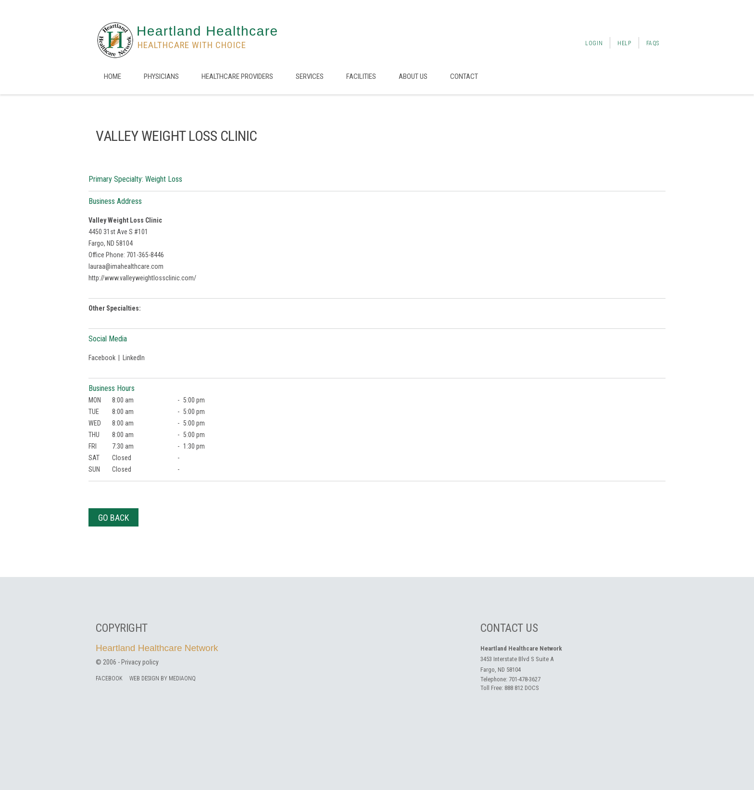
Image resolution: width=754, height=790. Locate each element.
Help (624, 43)
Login (594, 43)
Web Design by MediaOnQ (162, 678)
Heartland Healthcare (207, 31)
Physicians (161, 76)
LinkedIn (134, 358)
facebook (109, 678)
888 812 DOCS (521, 687)
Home (112, 76)
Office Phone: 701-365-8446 (126, 255)
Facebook (101, 358)
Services (310, 76)
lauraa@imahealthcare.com (125, 266)
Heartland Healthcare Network (157, 647)
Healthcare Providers (237, 76)
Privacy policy (140, 662)
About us (413, 76)
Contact (464, 76)
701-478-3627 (524, 679)
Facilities (361, 76)
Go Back (113, 518)
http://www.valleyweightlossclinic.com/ (142, 278)
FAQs (652, 43)
